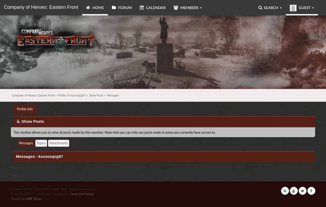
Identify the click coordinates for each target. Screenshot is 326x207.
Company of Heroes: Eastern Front (41, 7)
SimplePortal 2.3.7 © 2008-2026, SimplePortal (39, 194)
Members (188, 7)
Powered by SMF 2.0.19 (26, 189)
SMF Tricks (33, 199)
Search (270, 7)
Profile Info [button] (25, 109)
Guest (302, 8)
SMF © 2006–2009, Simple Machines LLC (69, 189)
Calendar (153, 7)
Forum (122, 7)
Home (95, 7)
